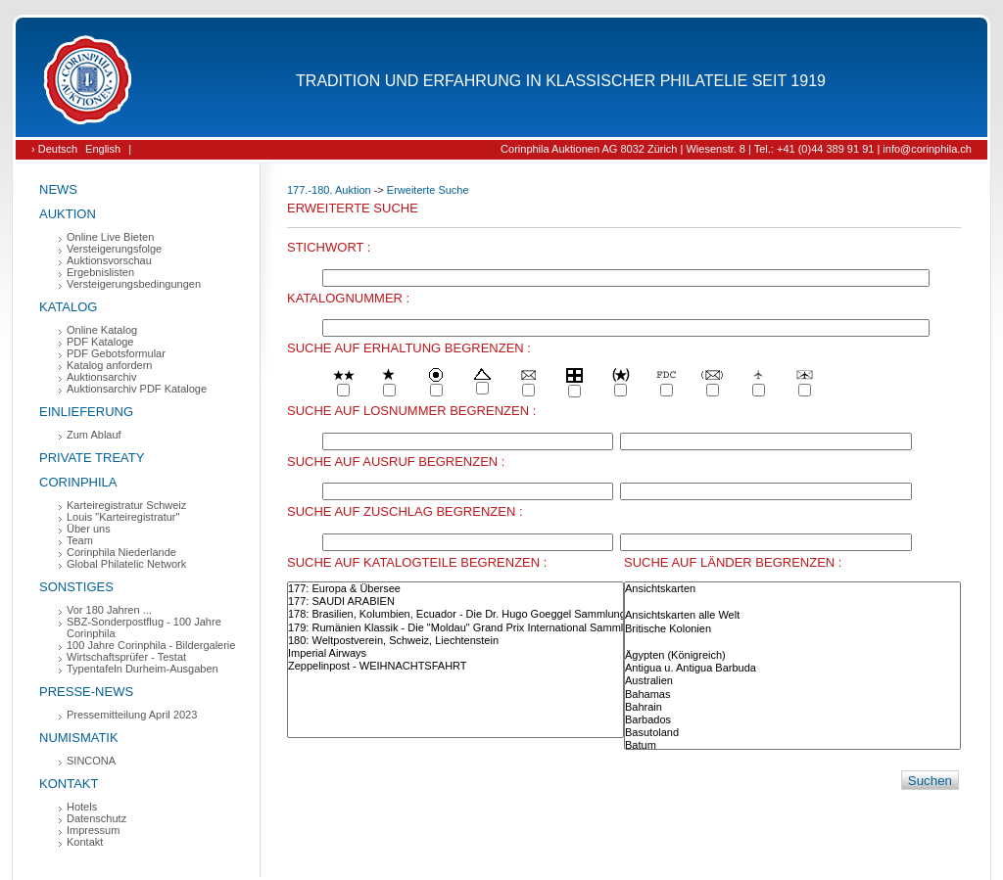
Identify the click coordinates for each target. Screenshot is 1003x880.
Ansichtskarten (792, 588)
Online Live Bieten (110, 237)
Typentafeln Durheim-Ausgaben (142, 668)
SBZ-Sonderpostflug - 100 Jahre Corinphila (144, 627)
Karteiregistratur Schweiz (126, 505)
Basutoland (792, 732)
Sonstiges (76, 586)
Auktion (67, 214)
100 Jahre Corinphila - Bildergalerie (151, 645)
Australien (792, 680)
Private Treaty (91, 457)
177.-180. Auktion (329, 190)
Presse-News (86, 691)
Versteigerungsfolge (114, 249)
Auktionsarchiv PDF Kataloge (137, 388)
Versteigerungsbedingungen (134, 284)
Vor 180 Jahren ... (109, 610)
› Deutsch (54, 149)
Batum (792, 745)
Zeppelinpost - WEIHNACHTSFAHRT (455, 666)
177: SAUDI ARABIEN (455, 601)
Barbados (792, 720)
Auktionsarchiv (102, 377)
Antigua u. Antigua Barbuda (792, 668)
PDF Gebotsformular (116, 353)
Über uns (89, 528)
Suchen (930, 780)
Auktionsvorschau (109, 260)
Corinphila (78, 482)
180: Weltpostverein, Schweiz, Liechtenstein (455, 640)
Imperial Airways (455, 653)
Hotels (82, 806)
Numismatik (79, 737)
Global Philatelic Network (126, 564)
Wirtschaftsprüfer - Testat (126, 657)
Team (80, 540)
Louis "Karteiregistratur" (123, 517)
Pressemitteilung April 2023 (132, 714)
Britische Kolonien (792, 629)
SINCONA (91, 760)
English (102, 149)
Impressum (93, 830)
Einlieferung (86, 411)
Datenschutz (96, 818)
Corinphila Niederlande (121, 552)
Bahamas (792, 694)
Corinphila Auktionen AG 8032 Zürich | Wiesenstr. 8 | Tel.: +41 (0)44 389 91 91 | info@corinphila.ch (736, 149)
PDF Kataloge (100, 341)
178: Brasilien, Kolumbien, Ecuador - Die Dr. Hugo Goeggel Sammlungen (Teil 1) (455, 614)
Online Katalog (102, 330)
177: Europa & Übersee (455, 588)
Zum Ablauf (94, 434)
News (58, 189)
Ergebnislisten (100, 272)
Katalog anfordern (109, 365)
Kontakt (68, 783)
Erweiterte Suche (428, 190)
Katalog (68, 307)
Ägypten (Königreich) (792, 655)
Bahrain (792, 707)
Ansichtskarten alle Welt (792, 615)
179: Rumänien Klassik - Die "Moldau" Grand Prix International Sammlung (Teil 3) (455, 628)
